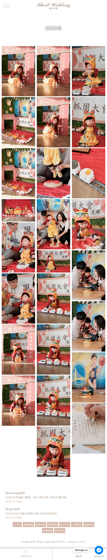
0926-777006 (13, 501)
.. (66, 541)
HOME (17, 524)
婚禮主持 (27, 537)
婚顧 (64, 537)
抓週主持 (79, 537)
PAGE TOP (26, 554)
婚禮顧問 (57, 537)
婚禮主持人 (37, 537)
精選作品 (52, 524)
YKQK (40, 541)
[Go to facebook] (99, 550)
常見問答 (59, 530)
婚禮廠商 (47, 530)
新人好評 (64, 524)
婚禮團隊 (28, 524)
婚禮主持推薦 (48, 537)
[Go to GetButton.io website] (99, 556)
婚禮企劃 (71, 537)
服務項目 (40, 524)
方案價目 (76, 524)
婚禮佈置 (89, 524)
